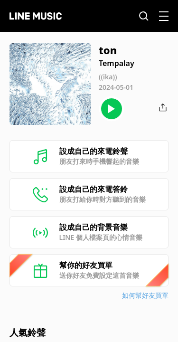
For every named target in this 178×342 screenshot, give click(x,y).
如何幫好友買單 (145, 295)
